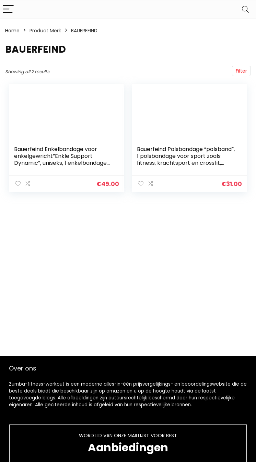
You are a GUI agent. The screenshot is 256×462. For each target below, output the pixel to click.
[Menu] (8, 9)
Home (12, 30)
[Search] (245, 9)
